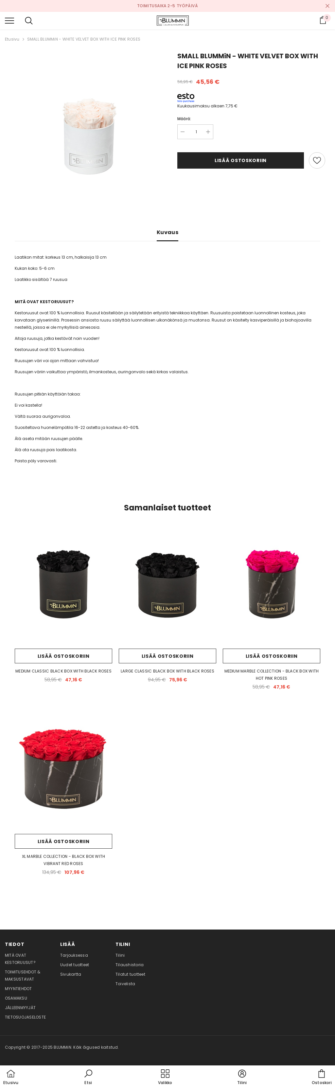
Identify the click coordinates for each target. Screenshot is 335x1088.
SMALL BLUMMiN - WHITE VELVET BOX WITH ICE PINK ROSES (83, 39)
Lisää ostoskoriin (241, 160)
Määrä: (184, 118)
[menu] (9, 20)
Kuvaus (167, 232)
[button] (88, 1077)
